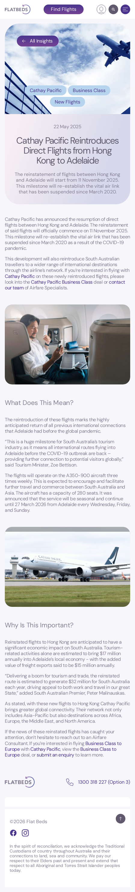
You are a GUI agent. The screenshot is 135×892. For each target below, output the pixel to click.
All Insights (37, 41)
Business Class (89, 90)
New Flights (67, 102)
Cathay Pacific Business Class (62, 282)
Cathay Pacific (46, 90)
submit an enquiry (55, 755)
